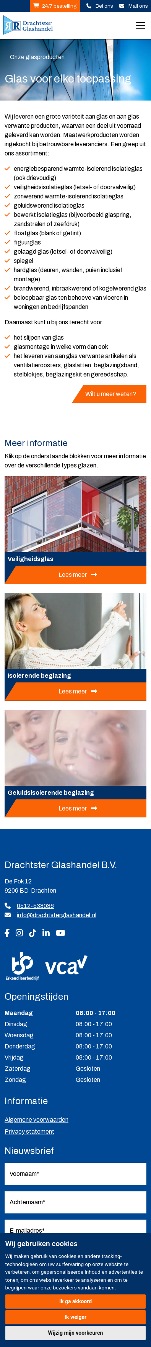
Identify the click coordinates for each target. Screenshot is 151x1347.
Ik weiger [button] (75, 1317)
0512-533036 (29, 906)
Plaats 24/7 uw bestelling (36, 6)
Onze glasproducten (37, 57)
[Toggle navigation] (140, 25)
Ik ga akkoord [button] (75, 1301)
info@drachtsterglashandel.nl (56, 915)
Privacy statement (29, 1131)
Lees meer (73, 574)
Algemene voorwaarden (36, 1119)
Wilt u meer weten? (111, 394)
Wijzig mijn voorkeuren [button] (75, 1333)
